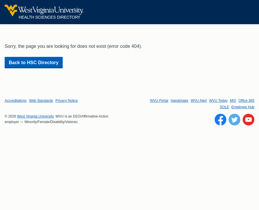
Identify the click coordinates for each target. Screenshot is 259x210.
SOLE (224, 107)
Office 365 (246, 101)
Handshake (179, 101)
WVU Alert (199, 101)
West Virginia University (35, 116)
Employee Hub (242, 107)
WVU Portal (159, 101)
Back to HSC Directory (34, 62)
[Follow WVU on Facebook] (220, 119)
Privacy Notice (66, 101)
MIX (233, 101)
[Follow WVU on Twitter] (234, 119)
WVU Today (218, 101)
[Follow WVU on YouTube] (248, 119)
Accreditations (16, 101)
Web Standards (41, 101)
